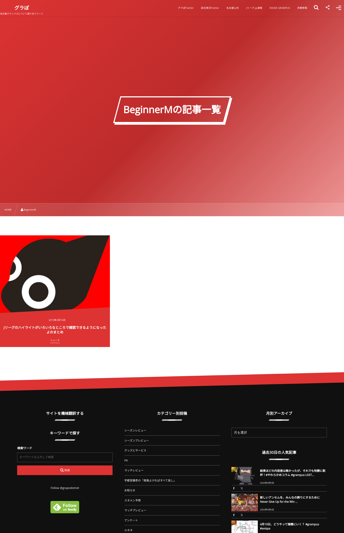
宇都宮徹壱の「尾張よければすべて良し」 (150, 480)
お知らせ (129, 490)
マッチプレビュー (135, 510)
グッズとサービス (135, 450)
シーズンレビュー (135, 430)
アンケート (131, 520)
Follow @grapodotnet (65, 488)
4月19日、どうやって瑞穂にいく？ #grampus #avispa (289, 526)
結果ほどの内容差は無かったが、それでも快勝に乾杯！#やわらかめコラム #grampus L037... (292, 473)
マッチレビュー (134, 470)
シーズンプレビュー (136, 440)
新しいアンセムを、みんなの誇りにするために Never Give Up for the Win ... (290, 499)
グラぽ (28, 7)
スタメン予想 (132, 500)
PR (126, 460)
